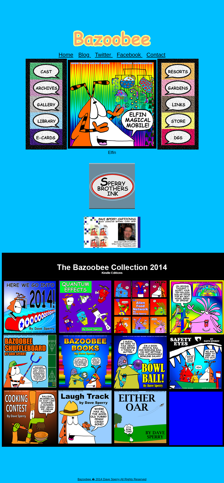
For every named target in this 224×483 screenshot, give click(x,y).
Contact (156, 55)
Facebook (129, 55)
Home (66, 55)
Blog (84, 55)
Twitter (104, 55)
